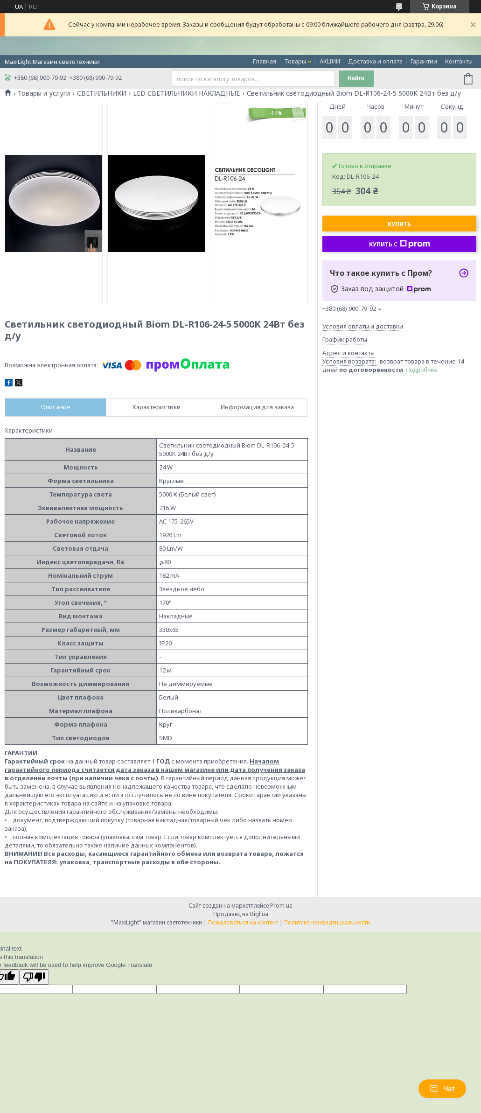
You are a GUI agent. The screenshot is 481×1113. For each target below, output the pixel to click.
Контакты (459, 61)
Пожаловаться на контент (243, 922)
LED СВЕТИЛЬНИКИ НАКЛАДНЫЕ (186, 93)
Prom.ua (281, 906)
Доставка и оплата (375, 61)
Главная (264, 61)
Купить (399, 224)
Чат (442, 1089)
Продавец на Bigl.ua (240, 914)
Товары (295, 61)
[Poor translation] (34, 977)
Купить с (399, 244)
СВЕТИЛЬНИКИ (101, 93)
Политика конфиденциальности (327, 922)
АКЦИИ (330, 61)
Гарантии (424, 61)
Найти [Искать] (356, 78)
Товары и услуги (44, 93)
